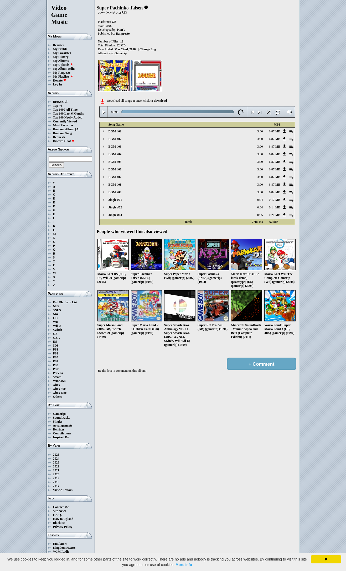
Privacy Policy (63, 527)
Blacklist (59, 523)
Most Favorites (63, 125)
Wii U (57, 326)
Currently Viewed (65, 121)
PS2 (55, 353)
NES (56, 306)
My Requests (61, 72)
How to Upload (63, 519)
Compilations (62, 433)
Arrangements (63, 425)
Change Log (148, 49)
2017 (56, 486)
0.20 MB (274, 215)
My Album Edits (64, 69)
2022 (56, 466)
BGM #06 (115, 169)
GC (55, 318)
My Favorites (62, 53)
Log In (57, 84)
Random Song (62, 133)
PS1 (55, 349)
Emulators (60, 544)
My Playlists (63, 76)
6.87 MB (274, 131)
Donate (59, 80)
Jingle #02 (115, 207)
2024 (56, 458)
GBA (56, 338)
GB (55, 334)
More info (183, 565)
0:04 (260, 200)
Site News (59, 511)
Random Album (64, 129)
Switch (57, 330)
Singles (58, 421)
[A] (77, 129)
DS (55, 341)
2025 (56, 454)
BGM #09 (115, 192)
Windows (59, 381)
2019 (56, 478)
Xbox (56, 385)
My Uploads (63, 65)
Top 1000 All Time (65, 109)
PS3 (55, 357)
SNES (57, 310)
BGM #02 (115, 139)
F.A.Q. (57, 515)
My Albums (61, 61)
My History (61, 57)
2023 (56, 462)
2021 (56, 470)
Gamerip (121, 53)
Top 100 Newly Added (67, 117)
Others (57, 396)
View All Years (63, 490)
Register (58, 45)
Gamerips (59, 414)
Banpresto (123, 33)
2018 (56, 482)
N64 (56, 314)
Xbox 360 (59, 389)
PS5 (55, 365)
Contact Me (61, 507)
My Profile (60, 49)
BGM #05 (115, 162)
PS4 (55, 361)
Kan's (121, 29)
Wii (55, 322)
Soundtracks (61, 417)
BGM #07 (115, 177)
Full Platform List (65, 302)
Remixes (58, 429)
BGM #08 (115, 184)
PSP (56, 369)
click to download (155, 101)
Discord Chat (64, 141)
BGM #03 (115, 146)
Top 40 (57, 105)
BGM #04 (115, 154)
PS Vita (58, 373)
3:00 (260, 131)
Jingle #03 (115, 215)
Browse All (60, 102)
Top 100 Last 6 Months (68, 113)
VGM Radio (61, 551)
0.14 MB (274, 207)
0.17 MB (274, 200)
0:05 (260, 215)
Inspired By (61, 437)
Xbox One (60, 393)
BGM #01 (115, 131)
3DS (56, 345)
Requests (59, 137)
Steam (57, 377)
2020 (56, 474)
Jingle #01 (115, 200)
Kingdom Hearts (64, 548)
